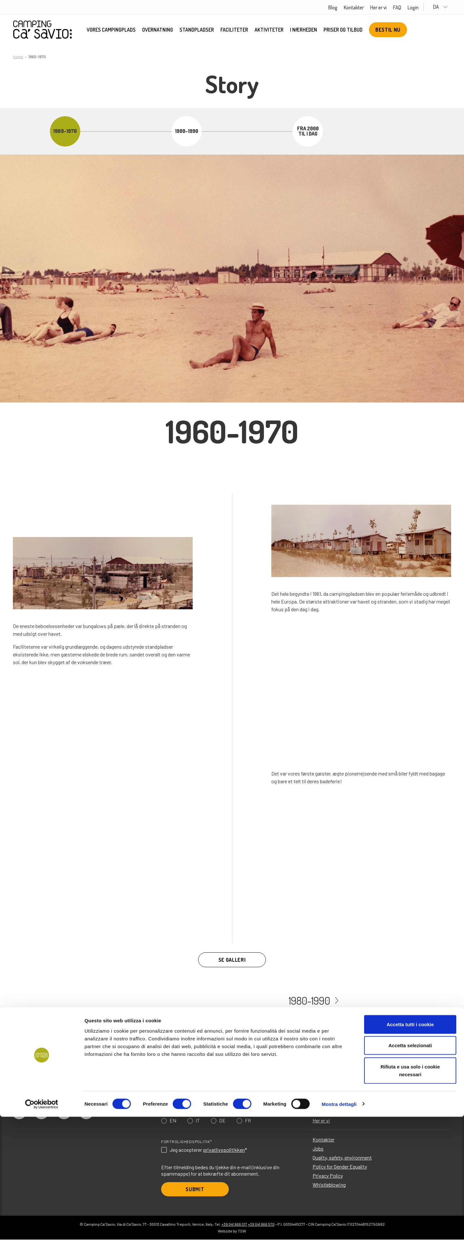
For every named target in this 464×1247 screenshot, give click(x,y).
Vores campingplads (111, 30)
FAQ (407, 7)
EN (172, 1128)
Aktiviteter (269, 30)
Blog (343, 7)
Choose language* (181, 1118)
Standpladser (196, 30)
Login (423, 7)
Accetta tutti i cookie (410, 1154)
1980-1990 (308, 1006)
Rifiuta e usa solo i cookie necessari (410, 1200)
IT (198, 1128)
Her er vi (389, 7)
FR (248, 1128)
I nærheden (303, 30)
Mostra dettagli (339, 1234)
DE (222, 1128)
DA (445, 7)
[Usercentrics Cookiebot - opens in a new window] (42, 1234)
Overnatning (157, 30)
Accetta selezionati (410, 1176)
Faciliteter (234, 30)
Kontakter (364, 7)
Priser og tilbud (343, 30)
